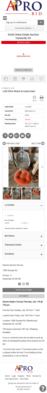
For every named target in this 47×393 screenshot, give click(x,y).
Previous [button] (5, 167)
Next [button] (42, 167)
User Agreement (11, 379)
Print (41, 98)
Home (7, 376)
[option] (23, 167)
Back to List (7, 88)
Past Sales (24, 379)
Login (14, 376)
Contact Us (36, 376)
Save (34, 98)
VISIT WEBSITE (23, 296)
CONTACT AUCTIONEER (23, 290)
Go (41, 22)
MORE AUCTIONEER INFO (23, 70)
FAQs (28, 376)
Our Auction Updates (24, 28)
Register (21, 376)
